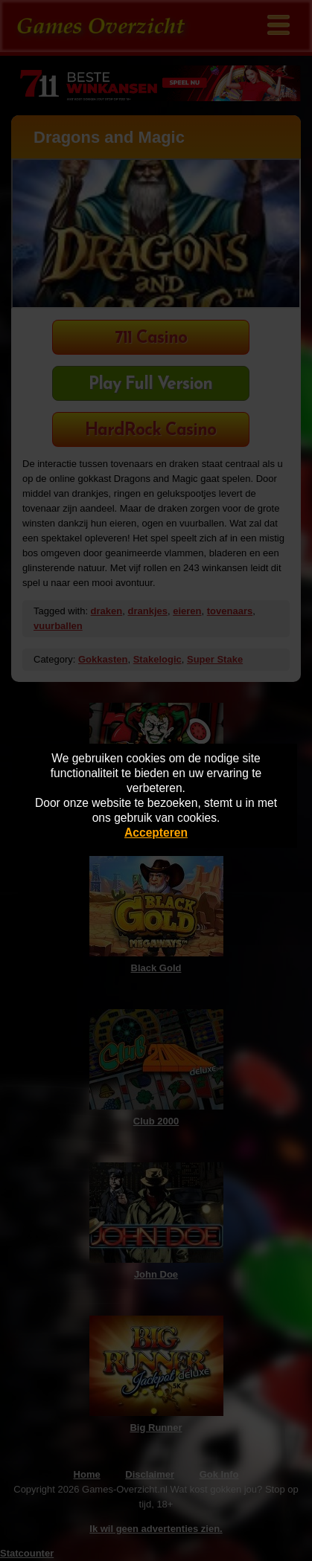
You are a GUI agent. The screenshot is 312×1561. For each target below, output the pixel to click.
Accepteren (156, 832)
